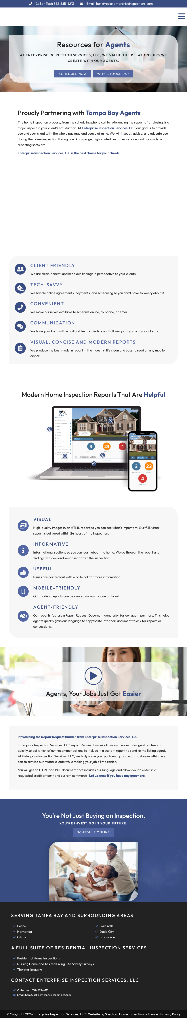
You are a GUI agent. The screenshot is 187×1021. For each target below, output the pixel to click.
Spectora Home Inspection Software (131, 1017)
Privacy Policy (170, 1017)
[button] (145, 16)
